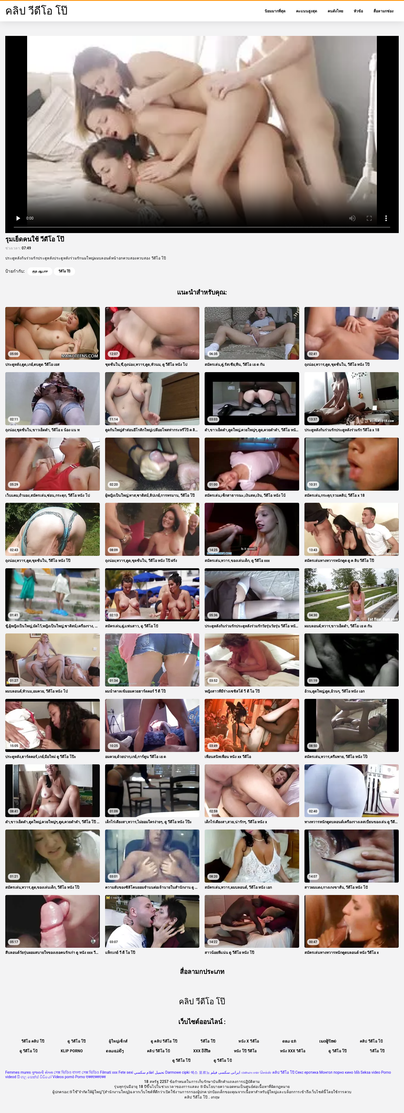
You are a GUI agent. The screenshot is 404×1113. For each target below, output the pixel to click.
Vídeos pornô (63, 1077)
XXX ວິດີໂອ (202, 1051)
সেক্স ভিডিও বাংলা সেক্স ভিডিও (76, 1072)
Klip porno (72, 1051)
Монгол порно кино (336, 1072)
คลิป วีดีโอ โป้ (371, 1041)
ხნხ (357, 1072)
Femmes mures (18, 1072)
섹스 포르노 (200, 1072)
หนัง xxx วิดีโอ (293, 1051)
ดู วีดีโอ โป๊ (181, 1060)
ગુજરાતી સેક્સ (42, 1072)
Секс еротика (306, 1072)
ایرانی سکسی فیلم (225, 1072)
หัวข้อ (358, 11)
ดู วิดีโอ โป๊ (76, 1041)
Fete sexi (126, 1072)
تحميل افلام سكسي (149, 1072)
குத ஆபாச (40, 271)
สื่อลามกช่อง (383, 11)
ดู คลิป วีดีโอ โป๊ (164, 1041)
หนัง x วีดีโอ (248, 1041)
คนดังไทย (335, 11)
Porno (80, 1077)
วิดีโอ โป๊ (377, 1051)
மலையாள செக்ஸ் (256, 1072)
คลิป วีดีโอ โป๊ (283, 1072)
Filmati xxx (109, 1072)
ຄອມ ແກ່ (289, 1041)
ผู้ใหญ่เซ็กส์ (118, 1041)
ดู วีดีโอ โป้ (28, 1051)
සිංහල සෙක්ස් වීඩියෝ (34, 1077)
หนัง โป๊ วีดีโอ (245, 1051)
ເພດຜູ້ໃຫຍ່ (327, 1041)
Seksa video (370, 1072)
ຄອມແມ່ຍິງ (115, 1051)
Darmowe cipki (177, 1072)
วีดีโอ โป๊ (64, 271)
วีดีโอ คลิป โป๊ (33, 1041)
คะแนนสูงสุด (306, 11)
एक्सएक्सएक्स (96, 1077)
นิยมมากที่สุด (275, 11)
